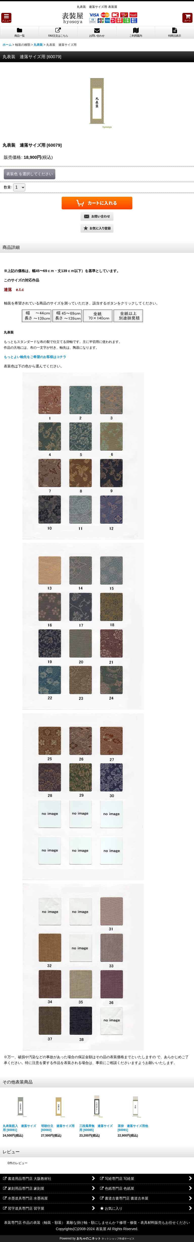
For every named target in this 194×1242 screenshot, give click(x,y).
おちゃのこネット (89, 1238)
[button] (6, 18)
